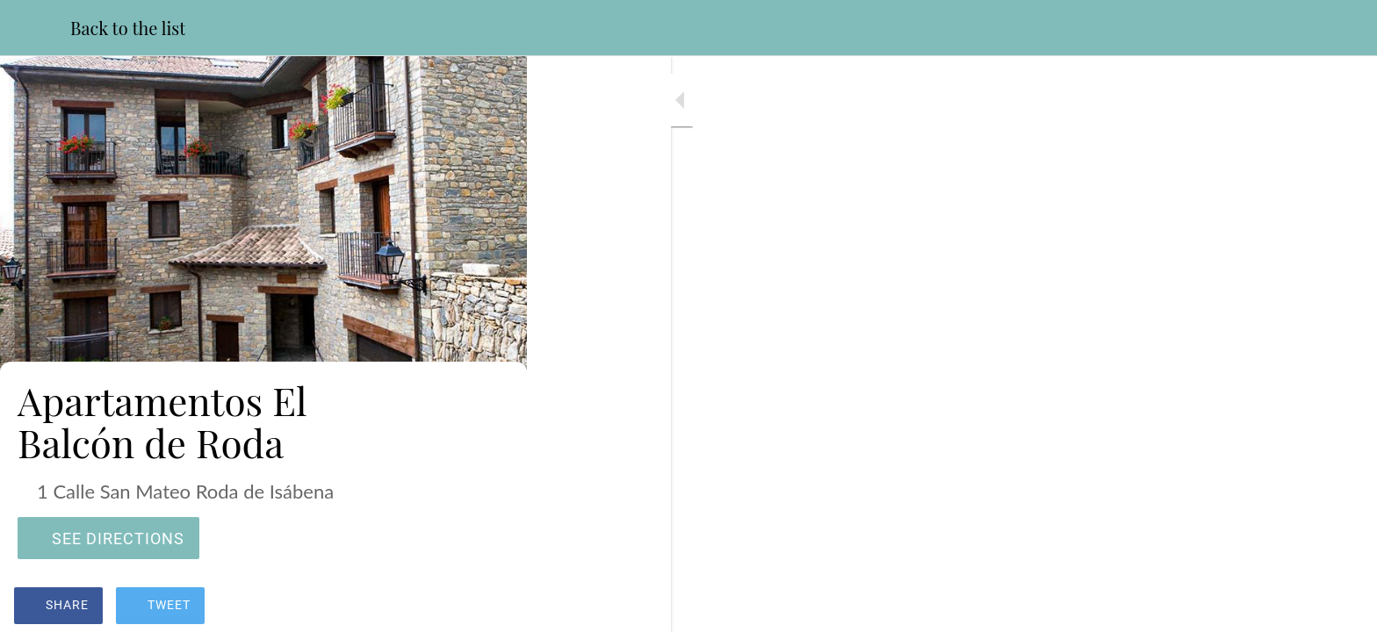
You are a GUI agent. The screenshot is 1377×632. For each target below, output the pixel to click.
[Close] (35, 28)
